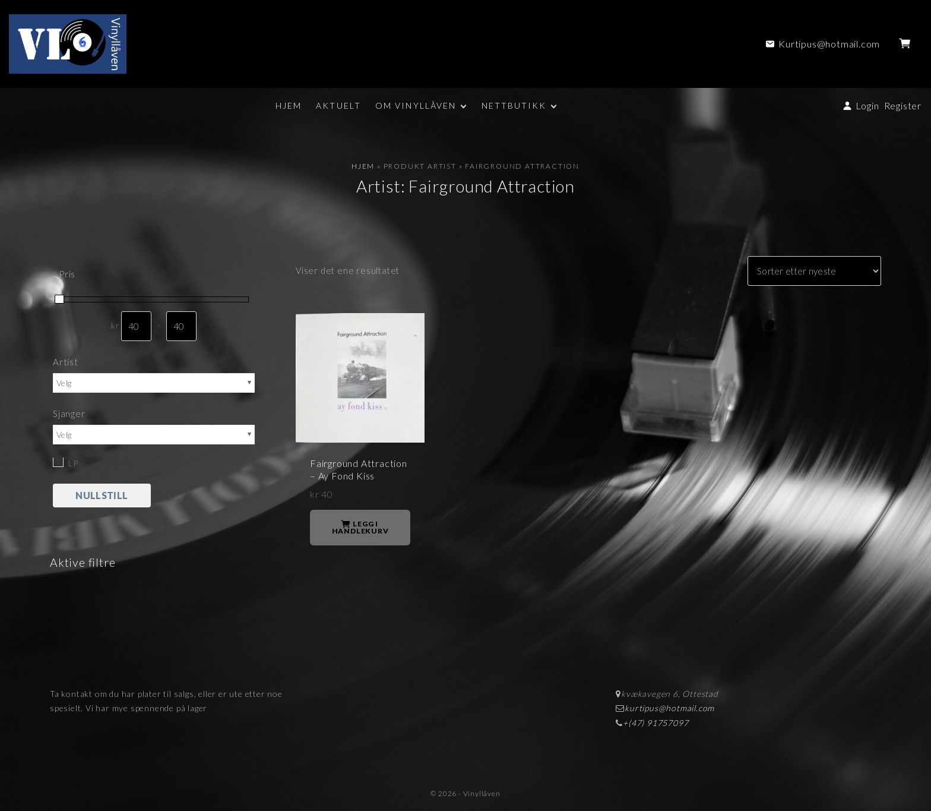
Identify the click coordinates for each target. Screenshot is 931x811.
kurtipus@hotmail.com (669, 708)
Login (867, 105)
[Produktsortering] (814, 271)
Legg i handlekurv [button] (360, 527)
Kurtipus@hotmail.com (829, 43)
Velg (63, 383)
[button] (907, 43)
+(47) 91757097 (655, 723)
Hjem (363, 166)
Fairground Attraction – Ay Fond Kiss (358, 469)
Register (903, 105)
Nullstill (101, 495)
